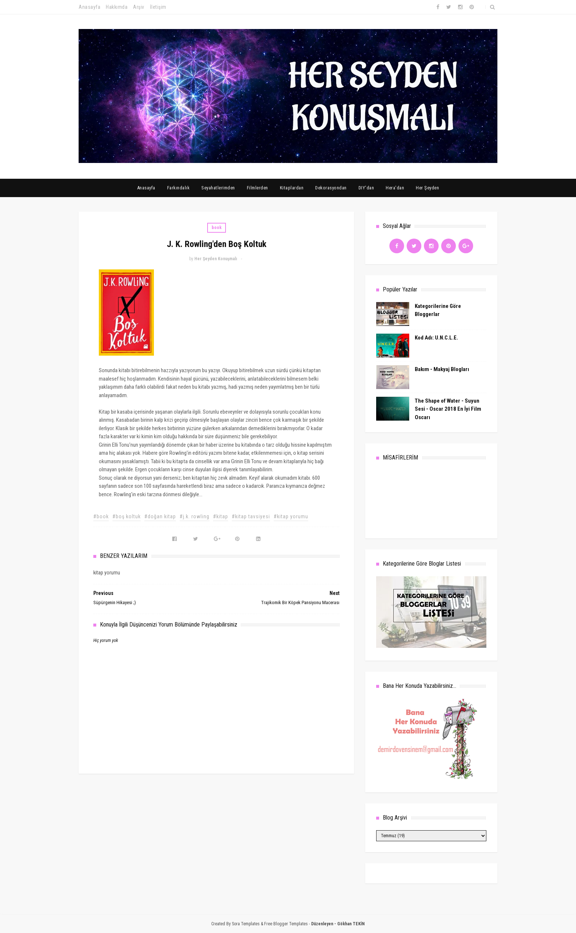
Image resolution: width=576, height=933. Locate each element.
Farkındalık (178, 187)
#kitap (220, 516)
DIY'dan (366, 187)
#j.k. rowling (194, 516)
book (217, 227)
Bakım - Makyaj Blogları (442, 369)
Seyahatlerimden (218, 187)
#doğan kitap (160, 516)
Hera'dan (395, 187)
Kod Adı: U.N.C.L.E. (436, 337)
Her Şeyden (427, 187)
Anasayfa (89, 7)
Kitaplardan (292, 187)
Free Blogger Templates (286, 923)
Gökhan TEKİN (351, 923)
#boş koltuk (126, 516)
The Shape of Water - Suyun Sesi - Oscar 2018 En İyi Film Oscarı (448, 409)
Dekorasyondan (331, 187)
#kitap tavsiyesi (251, 516)
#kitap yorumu (291, 516)
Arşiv (138, 7)
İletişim (158, 7)
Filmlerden (257, 187)
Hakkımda (116, 7)
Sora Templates (246, 923)
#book (101, 516)
